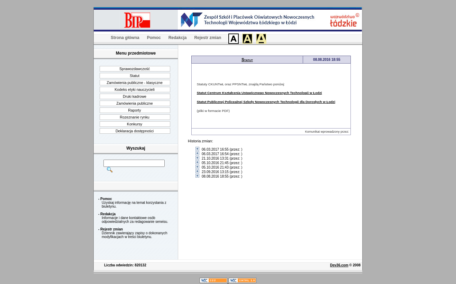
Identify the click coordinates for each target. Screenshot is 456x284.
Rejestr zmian (207, 37)
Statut (134, 76)
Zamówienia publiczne (134, 103)
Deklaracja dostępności (135, 131)
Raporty (134, 110)
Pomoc (154, 37)
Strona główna (125, 37)
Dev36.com (339, 265)
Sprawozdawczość (134, 69)
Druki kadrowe (134, 96)
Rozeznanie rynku (134, 117)
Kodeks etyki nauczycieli (135, 89)
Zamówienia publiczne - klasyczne (135, 83)
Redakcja (177, 37)
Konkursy (134, 124)
